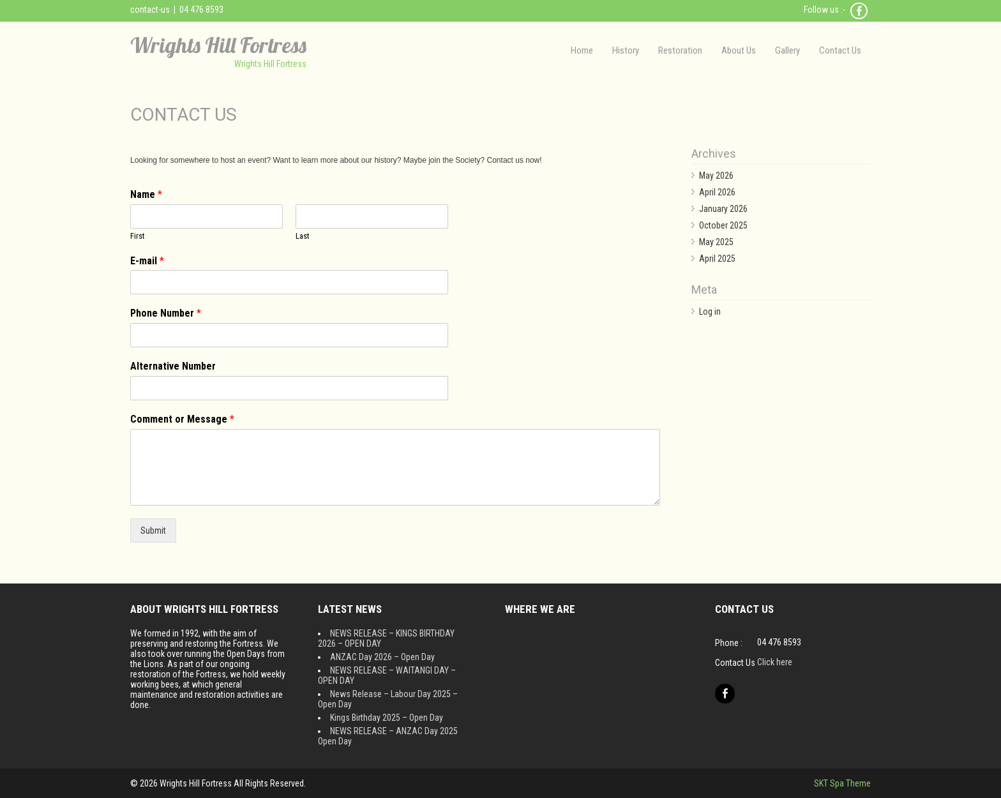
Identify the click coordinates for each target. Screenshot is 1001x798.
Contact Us (840, 50)
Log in (710, 311)
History (625, 50)
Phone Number (165, 313)
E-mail (147, 261)
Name (146, 194)
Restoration (680, 50)
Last (303, 236)
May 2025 (716, 242)
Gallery (787, 50)
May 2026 (716, 175)
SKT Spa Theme (842, 783)
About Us (738, 50)
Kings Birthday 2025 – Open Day (386, 717)
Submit (153, 530)
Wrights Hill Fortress (218, 45)
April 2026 (717, 192)
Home (582, 50)
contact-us (150, 9)
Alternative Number (173, 366)
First (137, 236)
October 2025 (723, 225)
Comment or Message (182, 419)
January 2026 (723, 209)
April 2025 (717, 258)
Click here (774, 662)
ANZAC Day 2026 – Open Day (382, 657)
